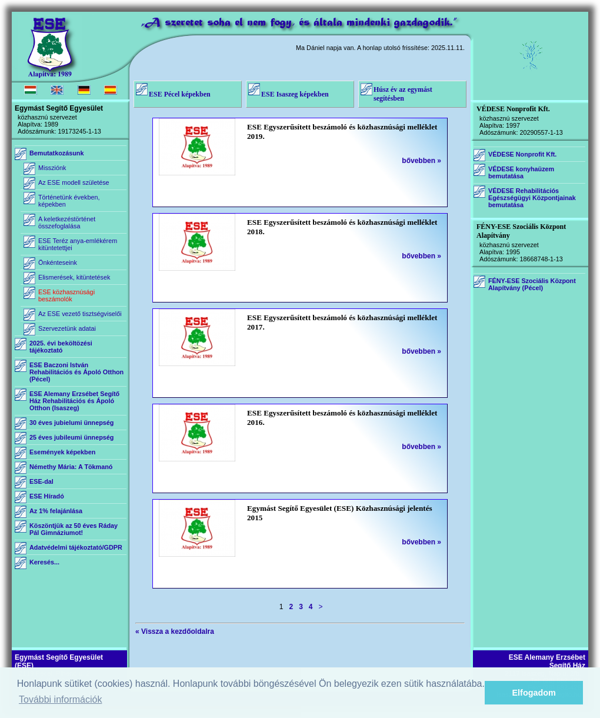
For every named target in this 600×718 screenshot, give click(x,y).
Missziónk (52, 167)
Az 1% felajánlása (55, 510)
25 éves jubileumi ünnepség (71, 437)
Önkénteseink (57, 262)
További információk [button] (60, 699)
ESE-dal (41, 481)
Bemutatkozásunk (56, 153)
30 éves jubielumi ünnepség (71, 422)
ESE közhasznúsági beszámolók (66, 295)
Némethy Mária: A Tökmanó (70, 466)
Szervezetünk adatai (67, 328)
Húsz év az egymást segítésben (403, 93)
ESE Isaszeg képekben (295, 94)
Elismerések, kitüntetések (74, 277)
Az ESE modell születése (73, 182)
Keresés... (44, 562)
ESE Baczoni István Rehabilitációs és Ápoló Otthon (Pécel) (76, 372)
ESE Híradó (46, 496)
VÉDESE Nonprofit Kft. (522, 154)
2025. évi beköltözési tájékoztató (60, 347)
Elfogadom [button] (534, 692)
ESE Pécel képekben (180, 94)
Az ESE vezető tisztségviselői (80, 313)
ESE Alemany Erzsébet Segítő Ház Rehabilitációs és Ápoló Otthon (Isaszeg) (74, 400)
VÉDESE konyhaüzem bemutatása (521, 172)
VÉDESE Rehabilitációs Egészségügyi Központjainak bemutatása (532, 197)
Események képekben (62, 452)
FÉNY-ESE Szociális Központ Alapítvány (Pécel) (532, 284)
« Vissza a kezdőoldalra (174, 631)
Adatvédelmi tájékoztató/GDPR (75, 547)
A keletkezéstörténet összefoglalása (66, 222)
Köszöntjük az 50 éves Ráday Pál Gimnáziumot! (73, 529)
